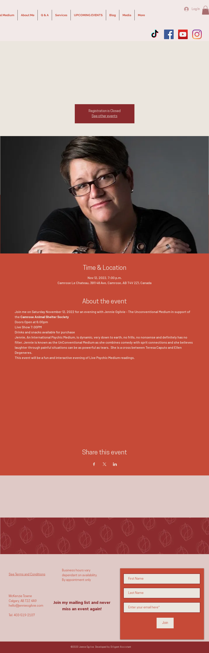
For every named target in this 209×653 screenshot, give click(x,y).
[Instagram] (197, 34)
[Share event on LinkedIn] (115, 464)
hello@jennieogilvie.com (26, 605)
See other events (104, 116)
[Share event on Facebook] (94, 464)
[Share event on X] (104, 464)
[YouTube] (183, 34)
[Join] (165, 623)
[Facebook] (169, 34)
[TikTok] (155, 34)
